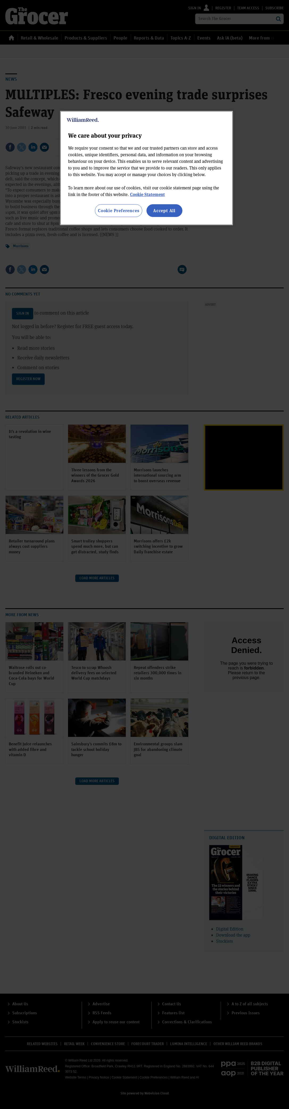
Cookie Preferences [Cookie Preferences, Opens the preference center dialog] (118, 210)
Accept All (164, 210)
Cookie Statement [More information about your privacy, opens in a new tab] (147, 194)
